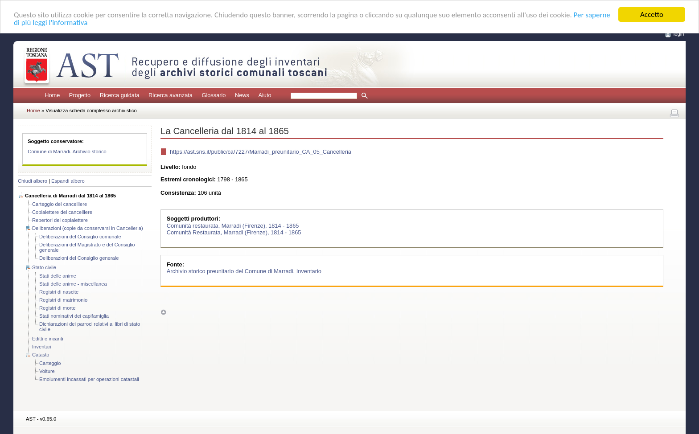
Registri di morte (57, 308)
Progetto (79, 95)
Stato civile (44, 267)
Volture (47, 371)
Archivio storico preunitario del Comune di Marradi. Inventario (244, 271)
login (679, 34)
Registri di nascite (58, 292)
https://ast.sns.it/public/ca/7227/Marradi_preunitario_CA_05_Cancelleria (260, 151)
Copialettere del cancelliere (62, 212)
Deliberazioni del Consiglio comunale (80, 236)
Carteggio (50, 363)
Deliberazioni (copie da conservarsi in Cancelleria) (87, 228)
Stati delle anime (57, 275)
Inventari (41, 346)
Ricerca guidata (120, 95)
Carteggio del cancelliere (59, 204)
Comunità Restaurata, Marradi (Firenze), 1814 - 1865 (234, 232)
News (242, 95)
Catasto (40, 354)
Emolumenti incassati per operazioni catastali (89, 379)
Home (52, 95)
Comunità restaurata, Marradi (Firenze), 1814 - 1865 (233, 225)
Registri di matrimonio (63, 300)
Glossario (213, 95)
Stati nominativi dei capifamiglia (74, 316)
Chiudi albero (32, 181)
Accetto (651, 14)
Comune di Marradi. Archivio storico (67, 151)
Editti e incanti (47, 338)
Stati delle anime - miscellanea (73, 284)
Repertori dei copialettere (60, 220)
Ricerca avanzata (170, 95)
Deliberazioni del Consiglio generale (79, 258)
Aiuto (264, 95)
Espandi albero (68, 181)
